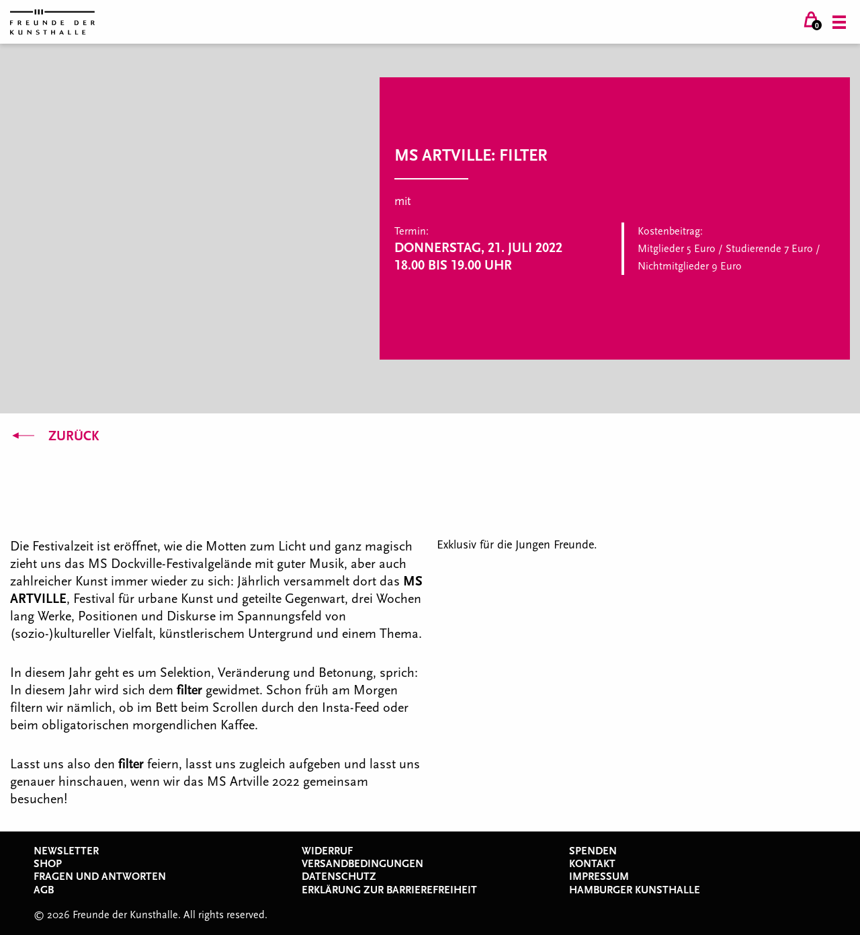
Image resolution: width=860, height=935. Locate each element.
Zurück (54, 436)
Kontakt (592, 864)
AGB (44, 890)
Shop (48, 864)
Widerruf (327, 851)
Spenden (593, 851)
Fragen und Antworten (100, 876)
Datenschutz (339, 876)
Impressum (599, 876)
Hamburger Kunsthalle (634, 890)
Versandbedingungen (362, 864)
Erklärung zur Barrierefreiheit (389, 890)
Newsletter (66, 851)
